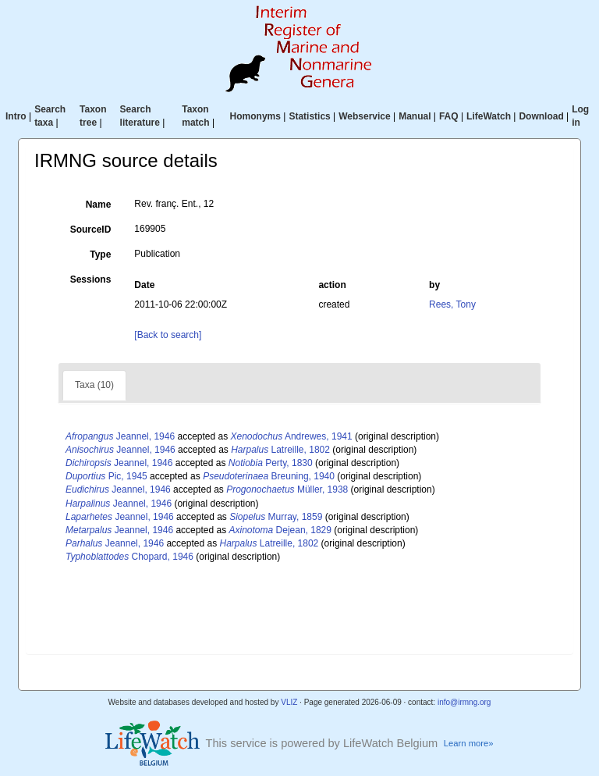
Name (99, 204)
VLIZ (289, 702)
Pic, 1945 (106, 476)
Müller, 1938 (287, 489)
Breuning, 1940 (269, 476)
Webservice (364, 116)
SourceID (91, 229)
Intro (16, 116)
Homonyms (255, 116)
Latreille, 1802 (280, 449)
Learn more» (469, 743)
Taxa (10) (94, 384)
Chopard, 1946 (129, 556)
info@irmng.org (464, 702)
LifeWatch (488, 116)
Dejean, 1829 (280, 530)
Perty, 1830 (271, 462)
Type (100, 254)
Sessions (91, 279)
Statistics (309, 116)
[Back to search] (167, 334)
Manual (415, 116)
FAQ (449, 116)
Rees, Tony (452, 304)
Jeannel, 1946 (120, 436)
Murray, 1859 (275, 516)
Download (541, 116)
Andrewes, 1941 (292, 436)
